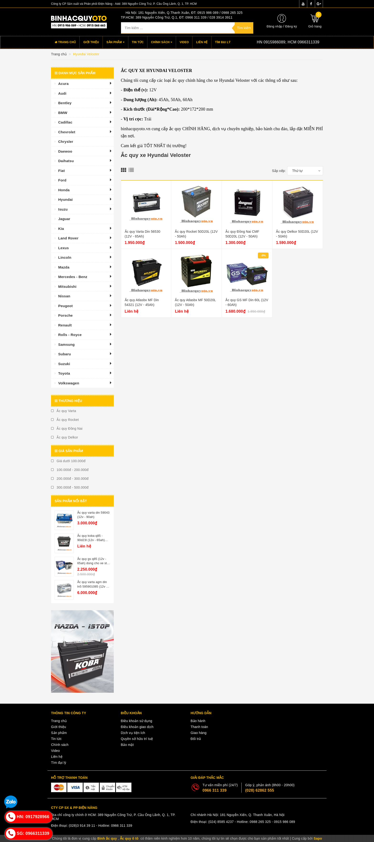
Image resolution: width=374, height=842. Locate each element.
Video (184, 42)
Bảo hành (198, 721)
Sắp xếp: (279, 171)
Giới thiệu (91, 42)
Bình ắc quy (107, 838)
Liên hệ (202, 42)
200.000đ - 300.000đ (69, 478)
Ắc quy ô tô (129, 838)
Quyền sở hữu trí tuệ (137, 739)
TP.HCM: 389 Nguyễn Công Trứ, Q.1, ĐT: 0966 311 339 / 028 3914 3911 (177, 17)
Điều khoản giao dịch (137, 727)
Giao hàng (199, 733)
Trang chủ (65, 42)
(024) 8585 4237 (221, 822)
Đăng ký (291, 26)
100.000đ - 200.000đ (69, 470)
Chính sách (161, 42)
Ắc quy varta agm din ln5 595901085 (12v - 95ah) (92, 586)
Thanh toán (199, 727)
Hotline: (281, 42)
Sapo (318, 838)
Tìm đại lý (223, 42)
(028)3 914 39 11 (82, 825)
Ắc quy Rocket (65, 420)
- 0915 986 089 (283, 822)
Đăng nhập (274, 26)
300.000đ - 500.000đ (69, 487)
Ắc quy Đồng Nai (67, 428)
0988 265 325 (260, 822)
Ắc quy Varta (63, 411)
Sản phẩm (115, 42)
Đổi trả (196, 739)
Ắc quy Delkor (64, 437)
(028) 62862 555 (259, 790)
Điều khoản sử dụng (136, 721)
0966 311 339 (215, 790)
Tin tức (138, 42)
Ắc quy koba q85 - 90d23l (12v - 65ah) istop (91, 540)
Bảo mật (127, 745)
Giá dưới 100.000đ (68, 461)
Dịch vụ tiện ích (133, 733)
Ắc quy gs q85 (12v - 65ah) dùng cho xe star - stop (93, 563)
